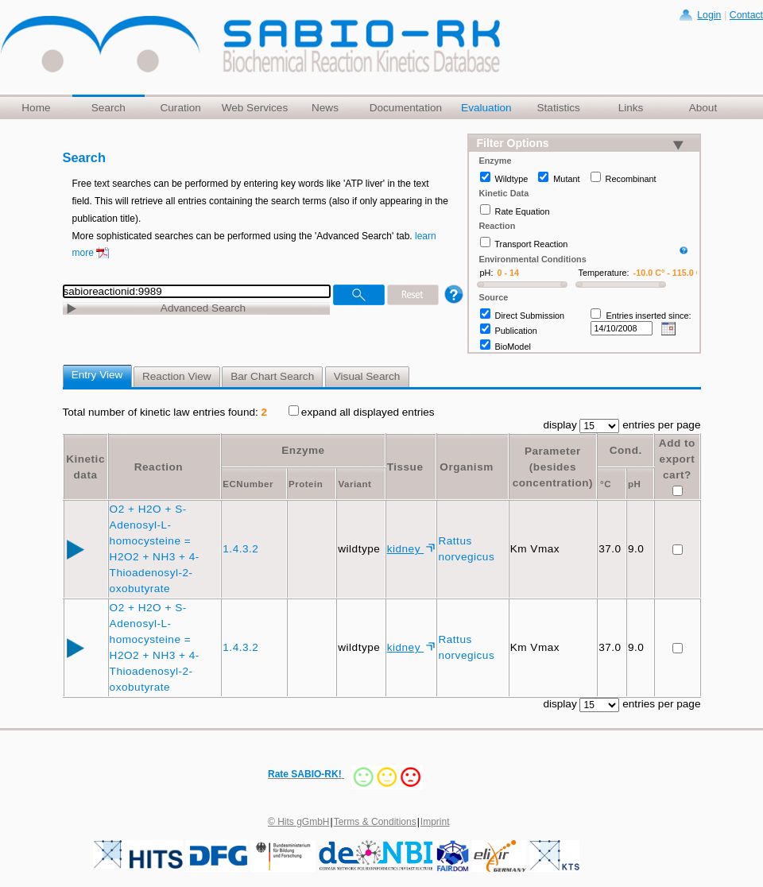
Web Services (255, 108)
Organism (466, 467)
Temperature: (604, 272)
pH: (487, 272)
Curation (180, 108)
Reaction (158, 467)
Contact (746, 15)
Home (35, 108)
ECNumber (248, 484)
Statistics (557, 108)
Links (631, 108)
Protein (306, 484)
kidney (405, 549)
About (703, 108)
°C (605, 484)
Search (108, 108)
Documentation (406, 108)
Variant (354, 484)
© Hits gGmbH (299, 821)
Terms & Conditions (375, 821)
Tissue (405, 467)
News (325, 108)
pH (634, 484)
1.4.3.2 (242, 549)
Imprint (435, 821)
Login (709, 15)
